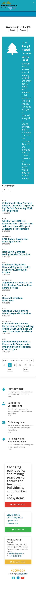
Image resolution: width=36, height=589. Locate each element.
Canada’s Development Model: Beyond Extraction (16, 312)
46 (20, 365)
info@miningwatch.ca (16, 554)
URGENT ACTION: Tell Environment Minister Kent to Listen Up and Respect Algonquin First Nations (17, 224)
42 (32, 360)
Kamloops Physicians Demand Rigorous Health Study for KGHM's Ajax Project (16, 268)
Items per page (8, 186)
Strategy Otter (22, 574)
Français (23, 30)
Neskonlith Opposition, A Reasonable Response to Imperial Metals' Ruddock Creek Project (16, 345)
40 (22, 360)
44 (10, 365)
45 (15, 365)
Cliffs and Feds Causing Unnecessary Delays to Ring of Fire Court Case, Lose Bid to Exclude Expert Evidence (17, 327)
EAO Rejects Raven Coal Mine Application (15, 240)
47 (25, 365)
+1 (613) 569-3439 (15, 556)
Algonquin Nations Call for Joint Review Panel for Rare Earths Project (17, 285)
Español (13, 30)
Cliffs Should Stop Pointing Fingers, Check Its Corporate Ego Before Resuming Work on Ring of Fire (18, 206)
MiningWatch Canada (14, 540)
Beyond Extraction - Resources (13, 299)
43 (5, 365)
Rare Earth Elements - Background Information (16, 253)
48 (30, 365)
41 (27, 360)
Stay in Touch (13, 515)
